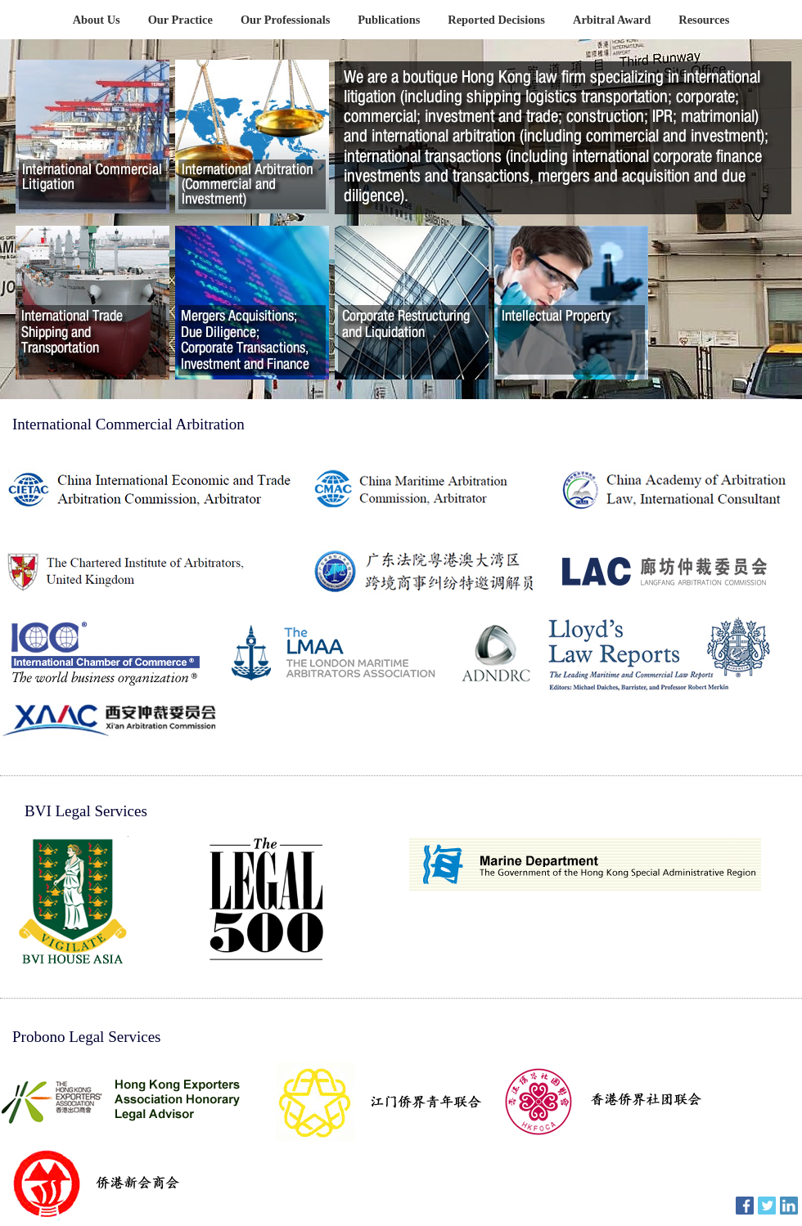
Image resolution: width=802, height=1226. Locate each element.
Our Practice (180, 19)
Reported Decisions (496, 19)
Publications (389, 19)
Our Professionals (285, 19)
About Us (96, 19)
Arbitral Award (612, 19)
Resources (703, 19)
